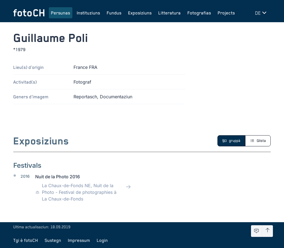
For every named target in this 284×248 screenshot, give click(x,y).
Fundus (114, 12)
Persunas (60, 12)
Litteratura (169, 12)
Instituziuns (88, 12)
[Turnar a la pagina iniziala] (28, 12)
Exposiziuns (140, 12)
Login (102, 240)
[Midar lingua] (262, 12)
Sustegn (53, 240)
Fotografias (199, 12)
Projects (226, 12)
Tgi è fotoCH (25, 240)
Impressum (79, 240)
